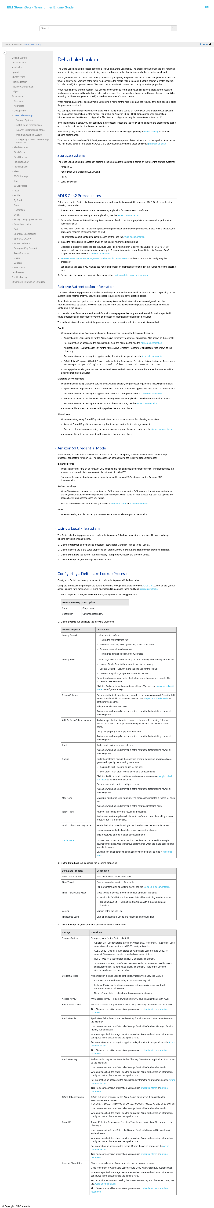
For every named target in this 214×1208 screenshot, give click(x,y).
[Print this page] (210, 44)
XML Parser (19, 267)
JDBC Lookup (21, 176)
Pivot (16, 190)
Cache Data (68, 840)
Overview (18, 101)
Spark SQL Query (22, 238)
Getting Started (19, 58)
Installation (17, 67)
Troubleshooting (20, 277)
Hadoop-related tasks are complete (131, 275)
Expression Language (28, 282)
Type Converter (21, 253)
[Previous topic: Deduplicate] (204, 44)
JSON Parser (20, 186)
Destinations (18, 272)
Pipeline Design (19, 82)
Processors (17, 44)
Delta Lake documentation (157, 887)
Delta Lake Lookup (33, 44)
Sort (16, 229)
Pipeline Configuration (22, 86)
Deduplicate (20, 110)
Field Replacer (21, 166)
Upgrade (16, 72)
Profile (17, 195)
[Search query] (108, 28)
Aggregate (19, 106)
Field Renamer (21, 162)
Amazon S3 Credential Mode (30, 130)
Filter (16, 171)
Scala (16, 214)
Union (17, 258)
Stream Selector (22, 243)
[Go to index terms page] (206, 7)
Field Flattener (21, 147)
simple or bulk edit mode (156, 698)
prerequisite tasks (157, 143)
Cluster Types (18, 77)
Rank (16, 205)
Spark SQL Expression (25, 234)
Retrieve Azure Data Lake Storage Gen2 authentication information (94, 258)
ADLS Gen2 (148, 585)
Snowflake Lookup (23, 224)
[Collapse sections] (200, 44)
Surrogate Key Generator (26, 248)
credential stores (118, 503)
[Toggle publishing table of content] (5, 52)
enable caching (150, 131)
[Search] (174, 28)
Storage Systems (24, 120)
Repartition (19, 210)
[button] (10, 58)
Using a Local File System (29, 134)
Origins (15, 91)
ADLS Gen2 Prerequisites (29, 125)
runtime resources (139, 503)
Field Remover (21, 157)
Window (18, 263)
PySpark (18, 200)
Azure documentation (127, 215)
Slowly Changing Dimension (28, 219)
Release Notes (19, 62)
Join (16, 181)
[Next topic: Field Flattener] (207, 44)
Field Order (19, 152)
